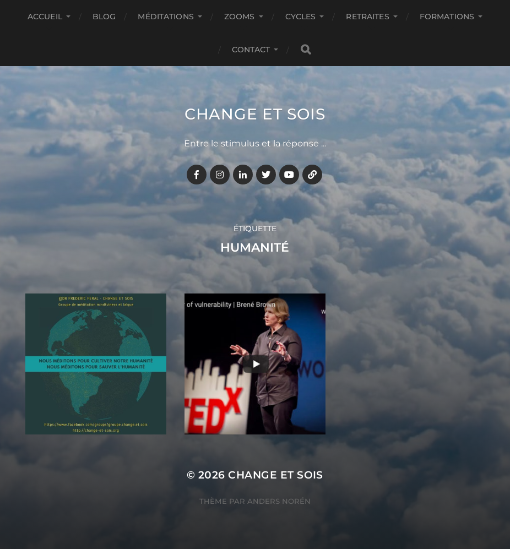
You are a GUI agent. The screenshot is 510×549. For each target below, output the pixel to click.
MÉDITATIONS (166, 16)
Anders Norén (279, 501)
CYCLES (300, 16)
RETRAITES (367, 16)
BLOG (104, 16)
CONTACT (251, 50)
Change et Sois (255, 114)
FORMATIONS (447, 16)
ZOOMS (239, 16)
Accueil (45, 16)
